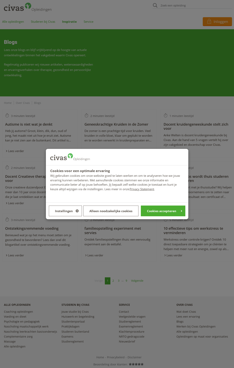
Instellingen (67, 211)
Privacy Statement (142, 189)
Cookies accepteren (164, 211)
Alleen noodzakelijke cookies (110, 211)
